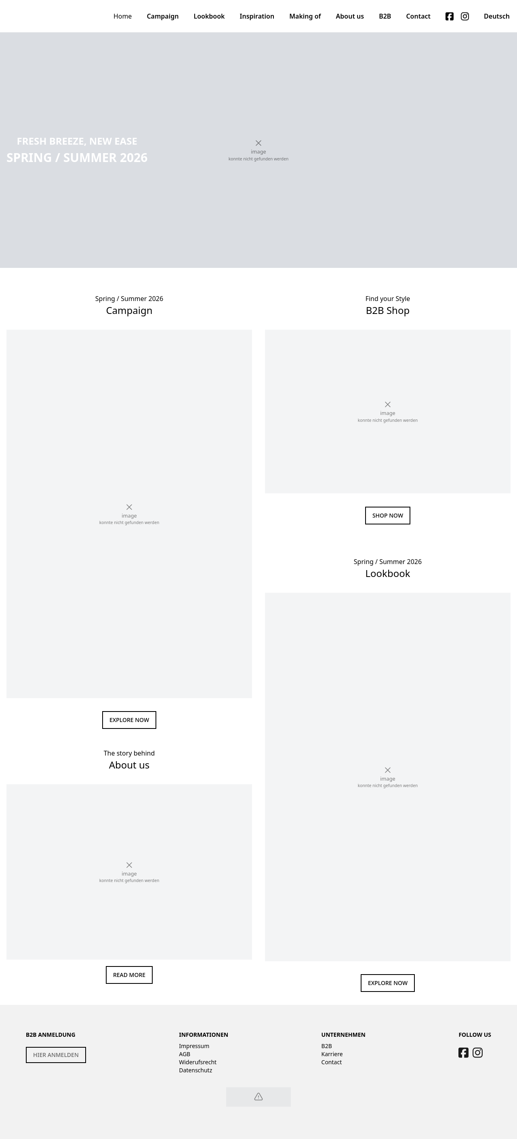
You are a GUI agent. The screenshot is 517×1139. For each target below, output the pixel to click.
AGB (184, 1054)
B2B (327, 1046)
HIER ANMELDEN (56, 1055)
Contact (332, 1062)
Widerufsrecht (197, 1062)
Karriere (332, 1054)
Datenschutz (195, 1070)
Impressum (194, 1046)
